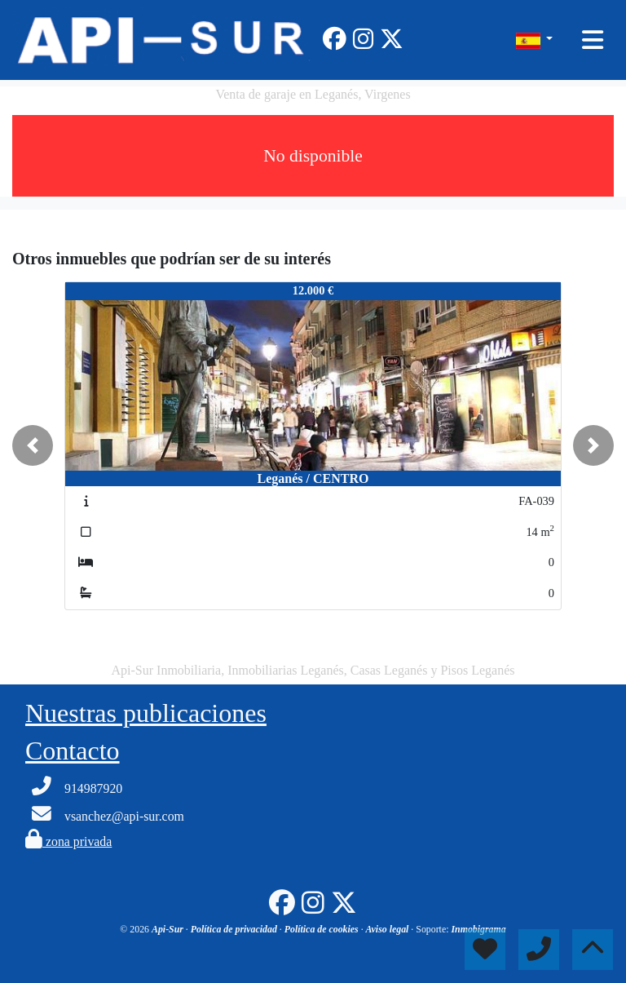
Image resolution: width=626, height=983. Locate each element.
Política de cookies (322, 929)
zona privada (68, 841)
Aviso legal (389, 929)
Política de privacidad (235, 929)
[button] (32, 445)
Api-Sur (169, 929)
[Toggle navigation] (592, 39)
